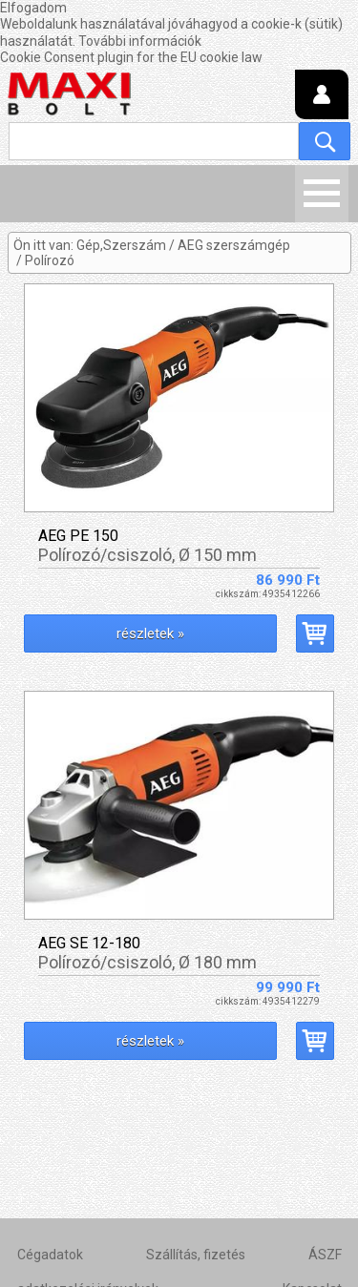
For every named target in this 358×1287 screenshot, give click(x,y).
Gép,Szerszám (121, 245)
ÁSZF (325, 1254)
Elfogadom (33, 7)
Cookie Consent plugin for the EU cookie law (131, 57)
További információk (139, 41)
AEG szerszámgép (234, 245)
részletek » (150, 633)
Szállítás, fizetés (195, 1254)
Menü (321, 193)
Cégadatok (50, 1254)
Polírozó (49, 260)
